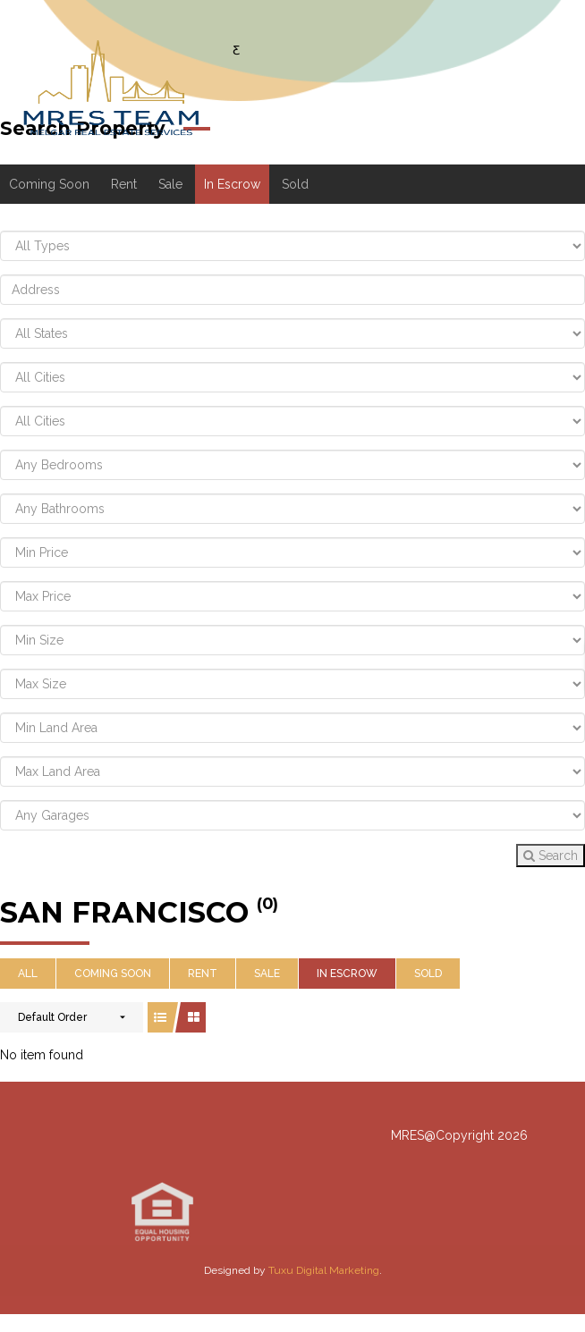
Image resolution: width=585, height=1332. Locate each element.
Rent (124, 184)
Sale (170, 184)
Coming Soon (49, 184)
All (28, 973)
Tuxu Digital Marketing (323, 1270)
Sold (295, 184)
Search (550, 855)
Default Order (52, 1017)
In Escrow (232, 184)
